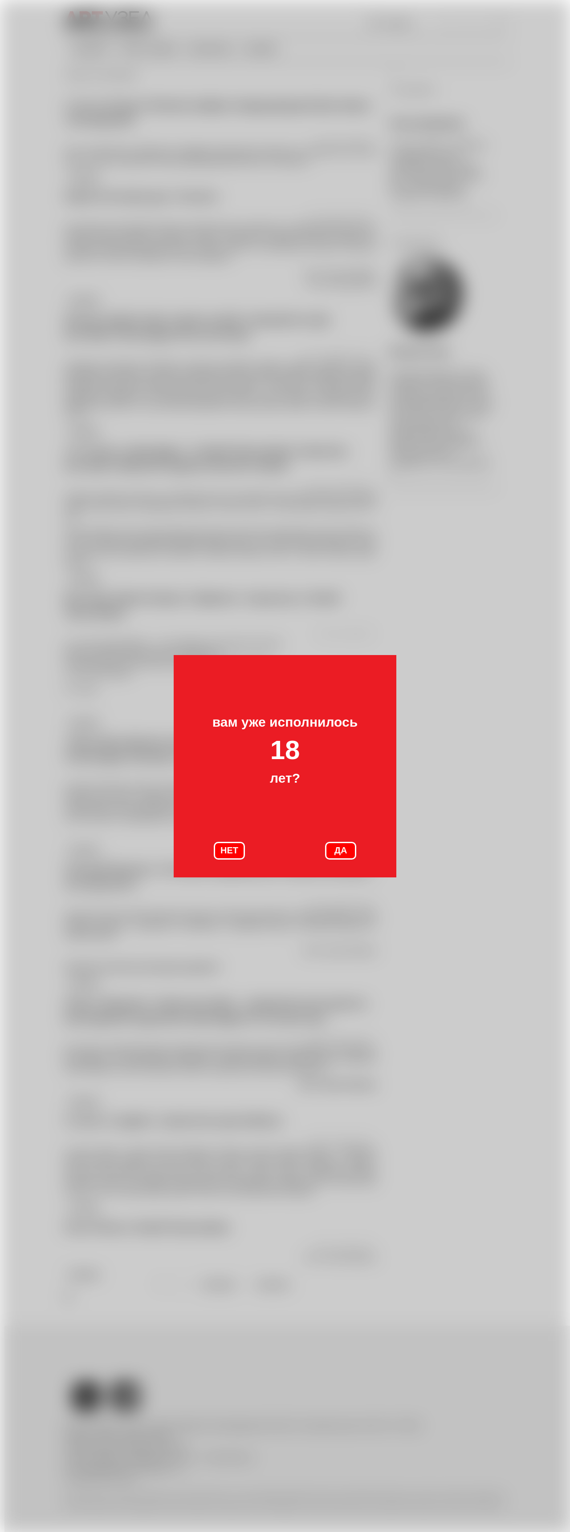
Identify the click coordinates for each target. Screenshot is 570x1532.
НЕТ (229, 850)
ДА (340, 850)
